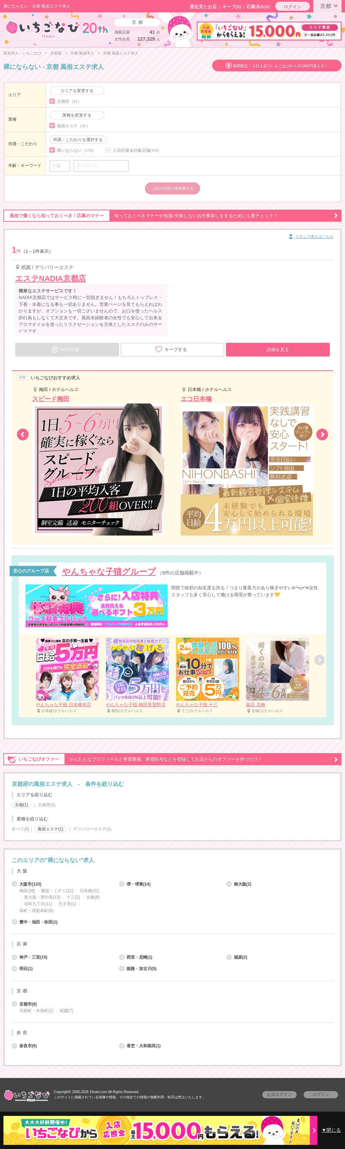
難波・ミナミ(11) (57, 890)
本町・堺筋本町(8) (36, 910)
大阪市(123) (26, 884)
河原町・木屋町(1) (36, 1010)
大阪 (23, 870)
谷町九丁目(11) (38, 903)
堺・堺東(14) (134, 884)
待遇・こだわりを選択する (78, 139)
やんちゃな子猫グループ (109, 571)
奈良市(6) (24, 1045)
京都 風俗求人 (82, 53)
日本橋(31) (89, 890)
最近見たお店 (203, 6)
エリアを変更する (76, 90)
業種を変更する (76, 115)
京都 (330, 5)
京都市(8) (24, 1004)
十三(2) (73, 897)
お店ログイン (279, 1094)
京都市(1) (47, 804)
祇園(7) (66, 1010)
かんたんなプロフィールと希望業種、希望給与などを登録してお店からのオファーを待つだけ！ (170, 759)
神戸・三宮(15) (29, 957)
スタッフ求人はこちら (310, 236)
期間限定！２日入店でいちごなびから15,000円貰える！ (280, 66)
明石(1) (22, 968)
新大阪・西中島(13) (42, 897)
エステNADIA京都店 (50, 278)
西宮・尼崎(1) (135, 957)
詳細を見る (278, 349)
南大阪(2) (239, 884)
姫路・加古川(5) (138, 968)
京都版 (56, 53)
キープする (171, 349)
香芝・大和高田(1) (140, 1045)
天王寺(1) (67, 903)
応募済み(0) (258, 6)
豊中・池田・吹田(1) (35, 922)
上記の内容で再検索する (173, 188)
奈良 (23, 1032)
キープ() (231, 6)
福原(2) (236, 957)
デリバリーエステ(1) (92, 829)
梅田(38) (27, 890)
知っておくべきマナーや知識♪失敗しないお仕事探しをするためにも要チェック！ (170, 215)
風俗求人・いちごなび (22, 53)
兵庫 (23, 944)
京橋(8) (93, 897)
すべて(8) (20, 829)
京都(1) (21, 804)
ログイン (293, 6)
